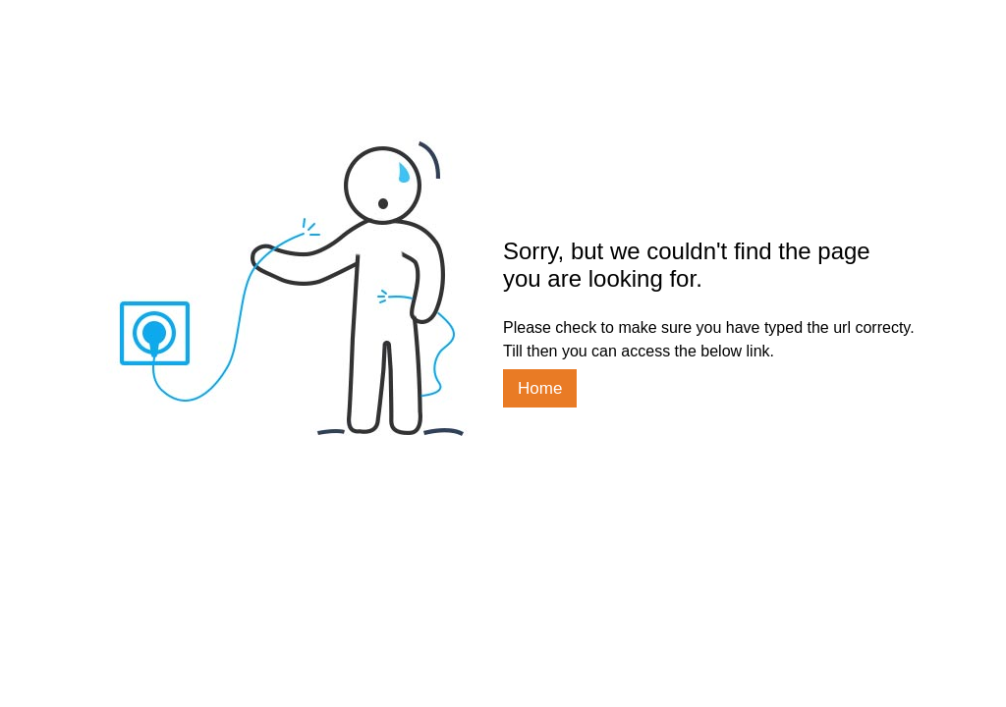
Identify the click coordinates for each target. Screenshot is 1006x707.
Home (540, 388)
